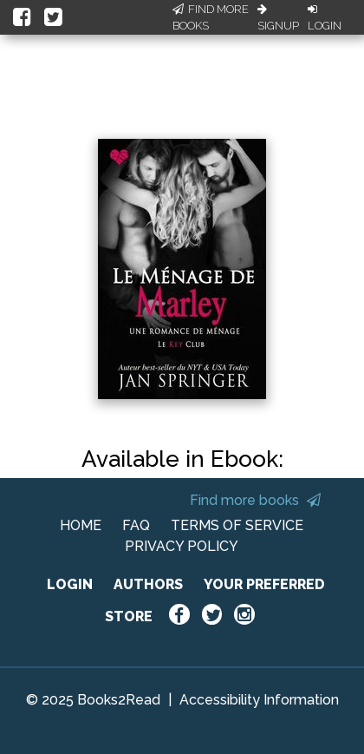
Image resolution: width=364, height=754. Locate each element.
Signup (278, 18)
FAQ (136, 525)
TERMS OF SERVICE (237, 525)
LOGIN (70, 584)
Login (324, 18)
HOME (80, 525)
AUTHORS (148, 584)
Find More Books (210, 18)
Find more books (255, 500)
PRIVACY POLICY (181, 546)
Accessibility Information (259, 700)
